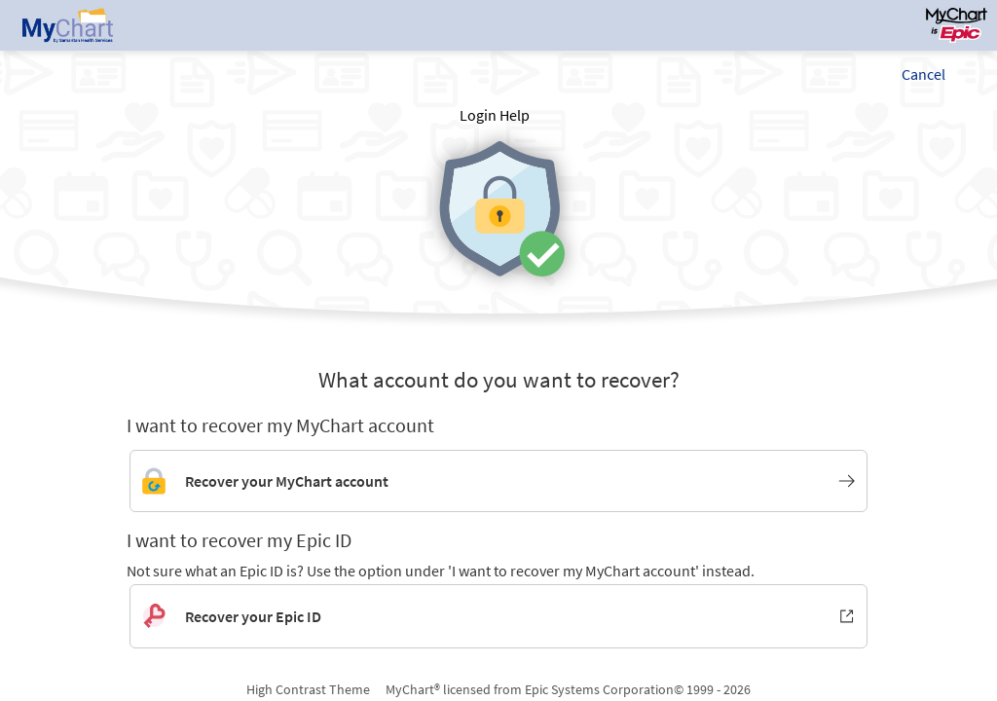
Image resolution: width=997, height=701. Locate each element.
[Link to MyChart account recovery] (498, 481)
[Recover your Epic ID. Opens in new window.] (498, 616)
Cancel (923, 74)
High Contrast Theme (308, 689)
